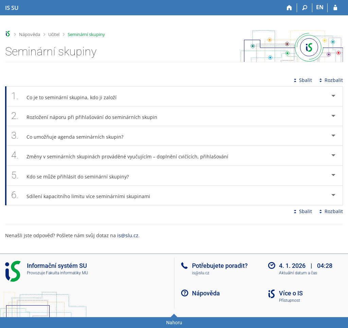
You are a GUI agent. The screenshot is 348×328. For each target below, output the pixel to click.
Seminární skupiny (86, 34)
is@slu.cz (127, 235)
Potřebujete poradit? (220, 265)
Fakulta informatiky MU (67, 273)
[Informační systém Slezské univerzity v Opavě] (12, 7)
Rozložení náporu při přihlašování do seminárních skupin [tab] (88, 116)
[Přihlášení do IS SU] (335, 7)
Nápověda (29, 34)
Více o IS (291, 293)
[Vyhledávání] (304, 7)
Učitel (53, 34)
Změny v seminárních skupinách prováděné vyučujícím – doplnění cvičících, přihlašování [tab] (123, 155)
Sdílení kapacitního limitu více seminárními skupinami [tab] (84, 195)
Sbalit (302, 80)
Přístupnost (289, 300)
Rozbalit (330, 80)
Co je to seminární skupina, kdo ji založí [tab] (67, 96)
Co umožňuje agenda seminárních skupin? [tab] (71, 136)
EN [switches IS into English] (320, 7)
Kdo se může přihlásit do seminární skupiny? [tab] (73, 176)
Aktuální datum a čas (298, 273)
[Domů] (289, 7)
